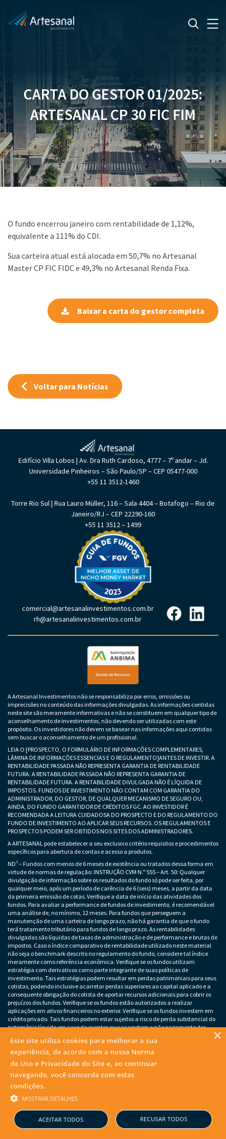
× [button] (217, 1036)
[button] (87, 1097)
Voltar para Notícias (64, 386)
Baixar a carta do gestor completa (133, 311)
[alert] (113, 1083)
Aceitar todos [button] (60, 1119)
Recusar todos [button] (164, 1119)
